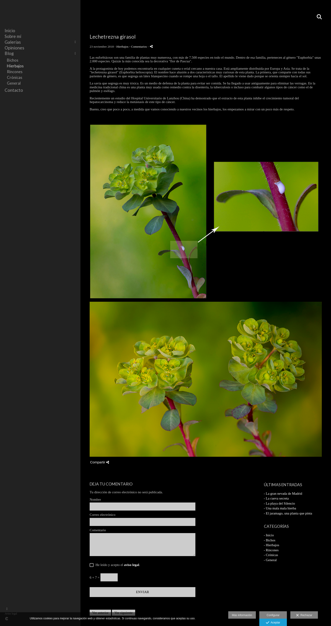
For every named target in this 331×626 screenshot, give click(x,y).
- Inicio (269, 535)
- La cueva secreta (276, 498)
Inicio (10, 30)
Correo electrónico (102, 515)
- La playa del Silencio (279, 503)
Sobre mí (13, 36)
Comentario (98, 530)
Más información (242, 615)
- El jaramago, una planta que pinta (288, 513)
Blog (9, 53)
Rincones (15, 71)
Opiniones (14, 47)
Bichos (12, 60)
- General (270, 560)
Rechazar (304, 615)
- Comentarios (138, 46)
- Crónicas (271, 555)
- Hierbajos (271, 545)
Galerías (13, 42)
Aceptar (273, 623)
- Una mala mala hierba (280, 508)
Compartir (99, 462)
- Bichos (269, 540)
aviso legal (131, 565)
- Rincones (271, 550)
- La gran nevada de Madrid (283, 493)
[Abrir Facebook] (7, 609)
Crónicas (14, 77)
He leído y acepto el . (117, 565)
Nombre (95, 499)
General (14, 83)
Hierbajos (15, 65)
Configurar (273, 615)
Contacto (14, 90)
